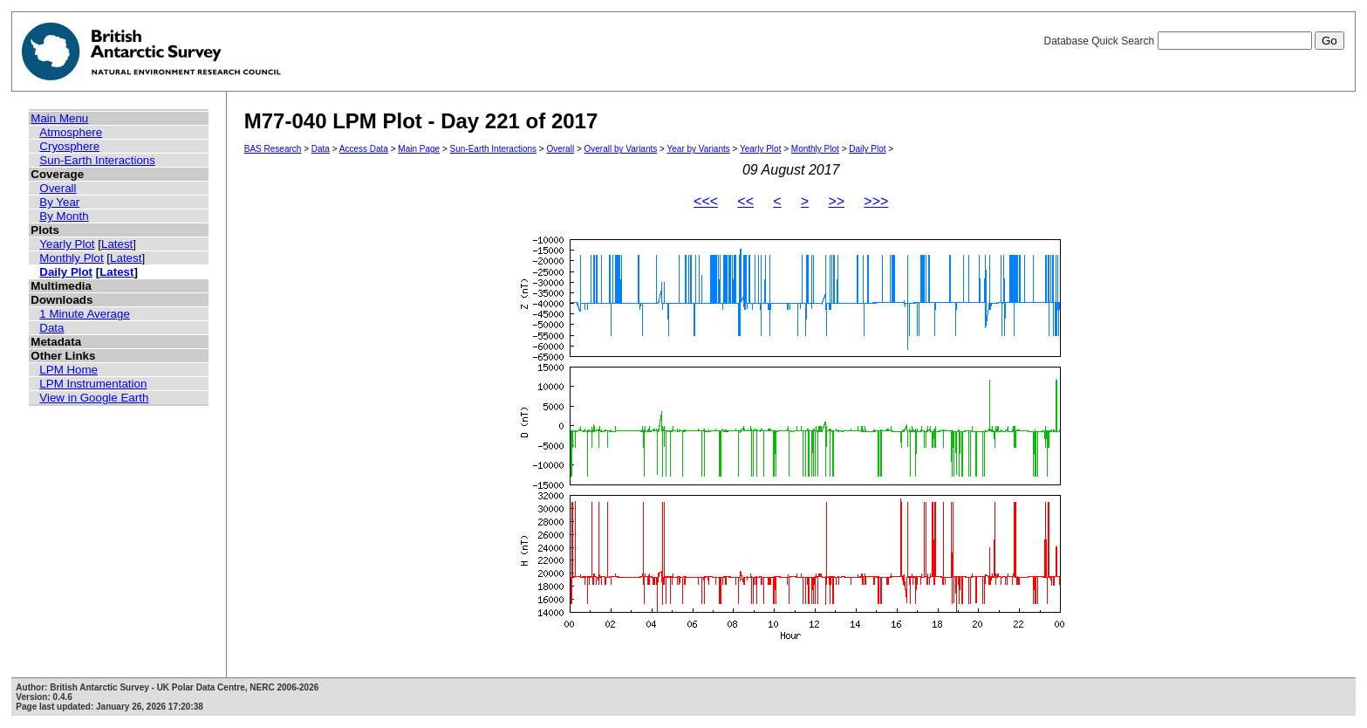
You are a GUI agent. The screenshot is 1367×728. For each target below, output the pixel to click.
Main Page (419, 149)
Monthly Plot (71, 257)
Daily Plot (65, 271)
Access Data (363, 149)
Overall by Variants (621, 149)
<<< (706, 201)
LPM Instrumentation (93, 383)
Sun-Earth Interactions (97, 160)
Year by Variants (698, 149)
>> (836, 201)
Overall (57, 188)
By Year (59, 202)
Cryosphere (69, 146)
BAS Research (273, 149)
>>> (876, 201)
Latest (117, 244)
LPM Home (68, 369)
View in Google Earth (93, 397)
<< (745, 201)
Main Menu (59, 118)
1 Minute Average (84, 313)
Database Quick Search (1193, 41)
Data (51, 327)
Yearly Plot (66, 244)
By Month (63, 216)
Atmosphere (70, 132)
